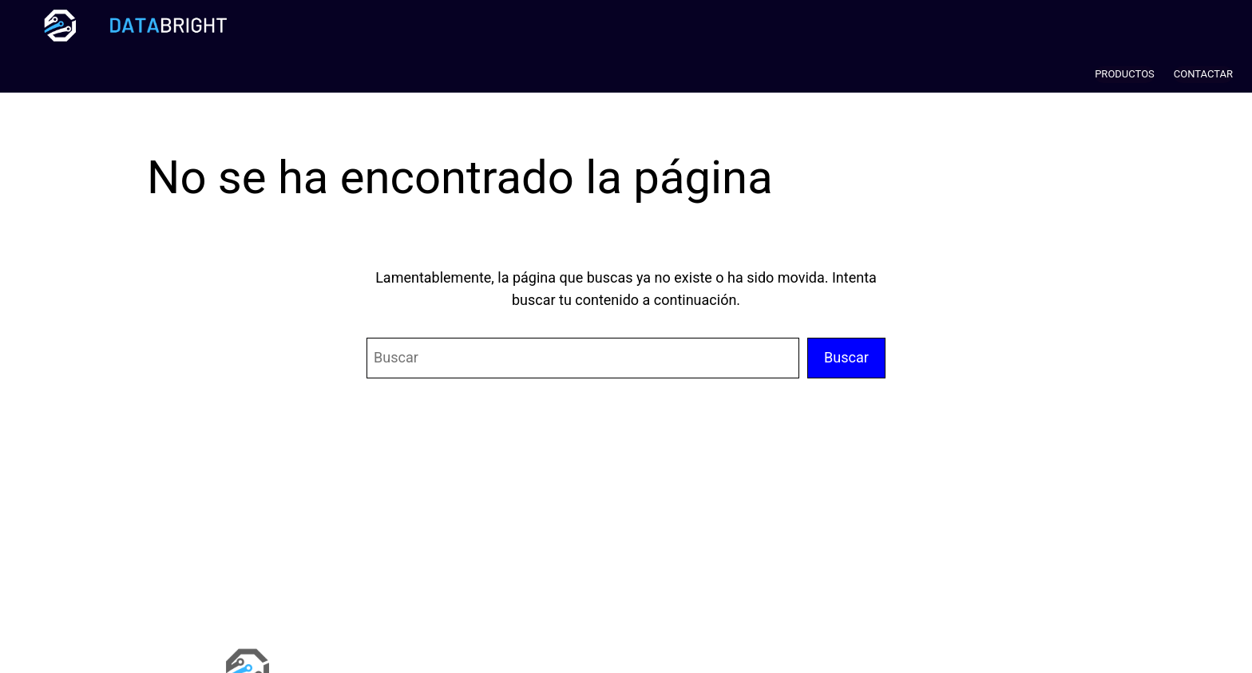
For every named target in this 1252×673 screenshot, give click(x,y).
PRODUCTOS (1125, 74)
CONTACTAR (1203, 74)
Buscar (846, 357)
